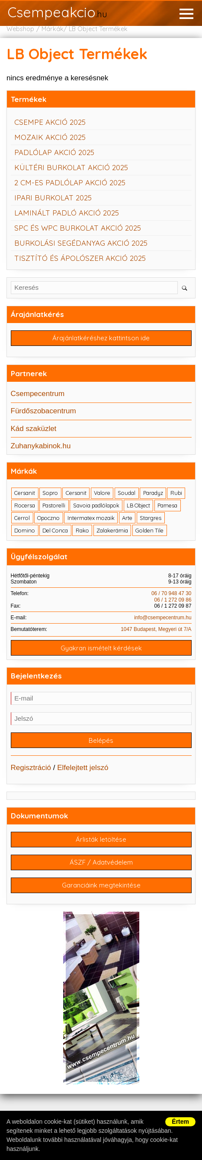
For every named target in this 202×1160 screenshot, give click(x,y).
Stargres (150, 517)
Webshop (20, 29)
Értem (180, 1121)
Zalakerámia (112, 530)
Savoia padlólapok (96, 505)
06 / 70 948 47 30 (171, 593)
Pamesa (167, 505)
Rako (82, 530)
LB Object (138, 505)
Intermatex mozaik (91, 517)
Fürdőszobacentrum (43, 411)
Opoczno (48, 517)
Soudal (126, 492)
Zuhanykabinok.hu (41, 446)
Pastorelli (53, 505)
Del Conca (55, 530)
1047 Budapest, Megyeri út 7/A (156, 629)
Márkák (53, 29)
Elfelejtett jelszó (82, 768)
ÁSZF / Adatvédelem (101, 862)
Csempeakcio (57, 13)
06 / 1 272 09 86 (173, 600)
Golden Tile (149, 530)
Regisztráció (31, 768)
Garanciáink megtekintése (101, 885)
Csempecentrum (38, 394)
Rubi (176, 492)
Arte (127, 517)
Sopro (50, 492)
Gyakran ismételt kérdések (101, 648)
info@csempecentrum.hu (162, 618)
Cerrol (22, 517)
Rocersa (24, 505)
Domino (24, 530)
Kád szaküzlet (34, 429)
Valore (102, 492)
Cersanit (24, 492)
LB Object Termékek (98, 29)
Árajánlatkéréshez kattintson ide (101, 338)
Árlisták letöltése (101, 839)
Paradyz (153, 492)
